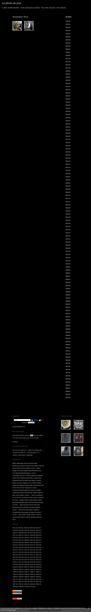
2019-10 (68, 27)
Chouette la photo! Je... (19, 452)
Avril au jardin (25, 468)
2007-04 (68, 372)
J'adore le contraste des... (35, 450)
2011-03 (68, 226)
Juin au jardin (20, 495)
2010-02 (68, 266)
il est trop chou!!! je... (33, 452)
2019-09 (68, 30)
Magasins (22, 500)
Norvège (40, 502)
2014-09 (68, 98)
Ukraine (33, 514)
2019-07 (68, 33)
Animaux (26, 463)
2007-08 (68, 360)
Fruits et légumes (26, 487)
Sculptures (36, 509)
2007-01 (68, 382)
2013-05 (68, 145)
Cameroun (22, 475)
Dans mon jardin (23, 480)
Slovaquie (32, 512)
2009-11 (68, 276)
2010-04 (68, 260)
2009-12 (68, 273)
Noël (30, 502)
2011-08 (68, 210)
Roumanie (25, 509)
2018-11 (68, 52)
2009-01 (68, 307)
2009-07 (68, 288)
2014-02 (68, 117)
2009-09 (68, 282)
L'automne (41, 497)
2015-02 (68, 89)
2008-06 (68, 329)
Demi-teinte (32, 480)
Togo (19, 514)
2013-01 (68, 158)
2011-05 (68, 220)
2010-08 (68, 248)
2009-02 (68, 304)
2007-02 (68, 378)
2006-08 (68, 397)
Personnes (15, 507)
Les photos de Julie (26, 497)
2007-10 (68, 353)
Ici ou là (14, 438)
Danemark (15, 480)
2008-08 (68, 322)
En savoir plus (11, 610)
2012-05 (68, 182)
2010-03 (68, 263)
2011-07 (68, 213)
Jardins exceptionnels (26, 492)
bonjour (15, 455)
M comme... (15, 500)
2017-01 (68, 67)
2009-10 (68, 279)
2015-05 (68, 83)
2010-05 (68, 257)
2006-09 (68, 394)
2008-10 (68, 316)
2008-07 (68, 326)
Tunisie (24, 514)
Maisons (35, 500)
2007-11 (68, 350)
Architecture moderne (18, 465)
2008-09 (68, 319)
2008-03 (68, 338)
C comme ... (33, 473)
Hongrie (25, 490)
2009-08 (68, 285)
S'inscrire (35, 420)
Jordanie (35, 492)
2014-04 (68, 111)
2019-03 (68, 43)
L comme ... (27, 495)
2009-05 (68, 294)
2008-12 (68, 310)
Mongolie (21, 502)
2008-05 (68, 332)
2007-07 (68, 363)
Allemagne (20, 463)
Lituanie (35, 497)
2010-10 (68, 242)
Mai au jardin (29, 500)
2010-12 (68, 235)
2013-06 (68, 142)
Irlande (14, 492)
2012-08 (68, 173)
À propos (15, 441)
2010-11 (68, 238)
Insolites (38, 490)
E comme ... (39, 480)
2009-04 (68, 297)
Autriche (18, 468)
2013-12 (68, 123)
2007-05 (68, 369)
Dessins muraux (24, 435)
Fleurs (18, 487)
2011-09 (68, 207)
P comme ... (15, 505)
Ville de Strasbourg (31, 517)
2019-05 (68, 36)
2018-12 (68, 49)
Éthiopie (38, 485)
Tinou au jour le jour (23, 438)
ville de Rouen (22, 517)
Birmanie (18, 473)
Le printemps (39, 495)
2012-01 (68, 195)
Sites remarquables (23, 512)
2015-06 (68, 80)
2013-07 (68, 139)
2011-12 (68, 198)
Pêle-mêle (37, 505)
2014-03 (68, 114)
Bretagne (27, 473)
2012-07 (68, 176)
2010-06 (68, 254)
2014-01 (68, 120)
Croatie (36, 478)
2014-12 (68, 92)
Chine (18, 478)
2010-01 (68, 270)
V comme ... (39, 514)
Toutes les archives (29, 586)
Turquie (28, 514)
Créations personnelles (26, 478)
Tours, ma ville (34, 438)
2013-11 (68, 126)
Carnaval (28, 475)
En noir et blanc (38, 435)
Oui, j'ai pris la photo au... (19, 450)
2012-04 (68, 186)
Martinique (15, 502)
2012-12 (68, 161)
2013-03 (68, 151)
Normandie (35, 502)
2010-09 (68, 245)
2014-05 (68, 108)
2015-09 (68, 77)
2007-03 (68, 375)
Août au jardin (33, 463)
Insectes (33, 490)
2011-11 (68, 201)
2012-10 (68, 167)
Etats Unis (33, 485)
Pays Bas (25, 505)
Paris (21, 505)
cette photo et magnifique (25, 455)
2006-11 (68, 388)
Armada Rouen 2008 (31, 465)
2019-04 (68, 39)
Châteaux (40, 475)
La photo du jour (11, 3)
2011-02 (68, 229)
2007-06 (68, 366)
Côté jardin (15, 435)
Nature (26, 502)
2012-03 (68, 189)
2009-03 (68, 301)
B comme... (33, 468)
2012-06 (68, 179)
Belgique (25, 470)
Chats (14, 478)
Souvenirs (38, 512)
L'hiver (33, 495)
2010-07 (68, 251)
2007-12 (68, 347)
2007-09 (68, 357)
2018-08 (68, 55)
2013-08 (68, 136)
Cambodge (15, 475)
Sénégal (14, 512)
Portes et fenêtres (24, 507)
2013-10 (68, 130)
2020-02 (68, 24)
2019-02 (68, 46)
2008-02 (68, 341)
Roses (20, 509)
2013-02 (68, 154)
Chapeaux (34, 475)
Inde (29, 490)
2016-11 (68, 74)
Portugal (32, 507)
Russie (31, 509)
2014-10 (68, 95)
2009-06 (68, 291)
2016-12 (68, 70)
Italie (18, 492)
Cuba (39, 478)
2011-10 (68, 204)
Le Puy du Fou (16, 497)
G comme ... (34, 487)
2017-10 (68, 58)
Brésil (22, 473)
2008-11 (68, 313)
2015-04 (68, 86)
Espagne (26, 485)
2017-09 (68, 61)
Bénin (30, 470)
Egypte (25, 483)
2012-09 (68, 170)
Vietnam (14, 517)
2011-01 (68, 232)
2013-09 (68, 133)
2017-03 (68, 64)
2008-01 (68, 344)
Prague (37, 507)
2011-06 (68, 217)
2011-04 (68, 223)
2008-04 (68, 335)
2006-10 (68, 391)
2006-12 (68, 385)
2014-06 (68, 105)
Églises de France (17, 483)
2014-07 (68, 102)
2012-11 (68, 164)
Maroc (40, 500)
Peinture (31, 505)
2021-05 (68, 21)
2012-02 (68, 192)
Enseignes (21, 485)
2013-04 (68, 148)
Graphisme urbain (17, 490)
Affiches (14, 463)
